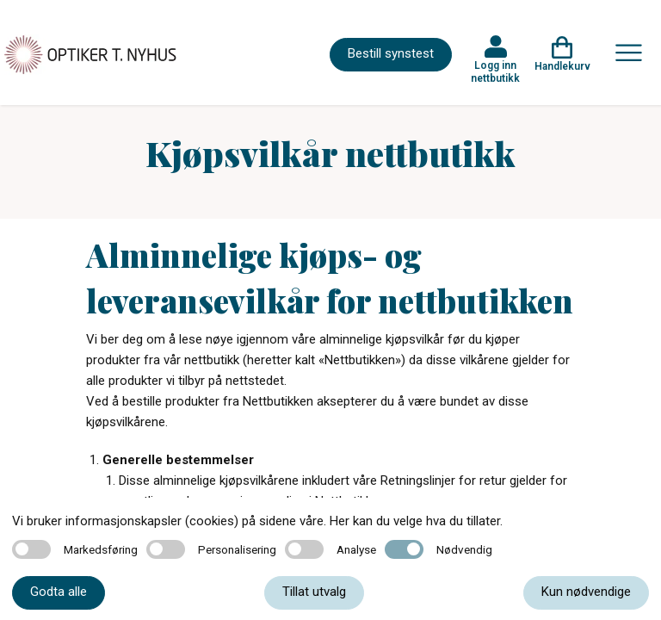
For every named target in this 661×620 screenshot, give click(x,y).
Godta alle (58, 591)
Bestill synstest (391, 53)
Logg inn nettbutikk (495, 71)
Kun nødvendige (586, 591)
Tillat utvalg (314, 591)
